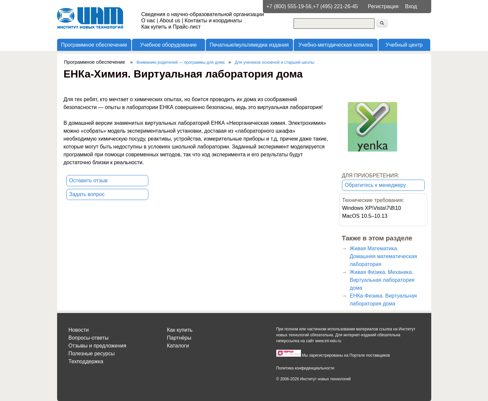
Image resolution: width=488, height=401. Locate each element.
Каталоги (178, 345)
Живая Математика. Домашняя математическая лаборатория (383, 256)
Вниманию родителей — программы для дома (180, 62)
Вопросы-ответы (89, 338)
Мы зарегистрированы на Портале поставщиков (346, 355)
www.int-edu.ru (328, 341)
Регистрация (383, 6)
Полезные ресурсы (92, 353)
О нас (148, 20)
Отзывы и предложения (97, 345)
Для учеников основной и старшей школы (274, 62)
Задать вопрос (87, 194)
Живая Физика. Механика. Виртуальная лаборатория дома (382, 280)
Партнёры (179, 338)
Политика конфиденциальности (305, 368)
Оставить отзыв (88, 180)
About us (169, 20)
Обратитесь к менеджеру (375, 185)
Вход (411, 6)
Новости (79, 330)
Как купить (180, 330)
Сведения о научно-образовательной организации (202, 14)
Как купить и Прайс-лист (171, 27)
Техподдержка (86, 361)
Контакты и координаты (213, 20)
